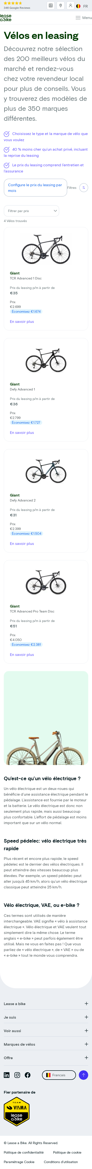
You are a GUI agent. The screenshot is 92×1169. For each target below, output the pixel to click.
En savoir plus (22, 321)
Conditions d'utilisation (61, 1162)
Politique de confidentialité (24, 1152)
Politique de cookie (67, 1152)
